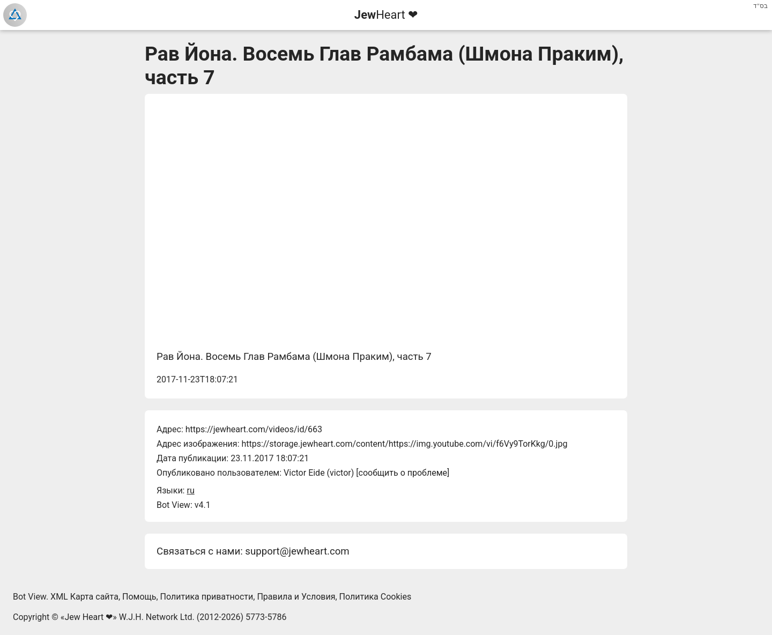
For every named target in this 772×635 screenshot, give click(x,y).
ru (190, 490)
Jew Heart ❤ (88, 617)
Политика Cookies (375, 597)
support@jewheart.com (297, 551)
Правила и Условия (296, 597)
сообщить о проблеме (403, 473)
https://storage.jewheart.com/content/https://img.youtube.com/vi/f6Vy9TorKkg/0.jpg (404, 444)
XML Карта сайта (84, 597)
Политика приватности (207, 597)
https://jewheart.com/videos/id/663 (253, 429)
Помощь (139, 597)
